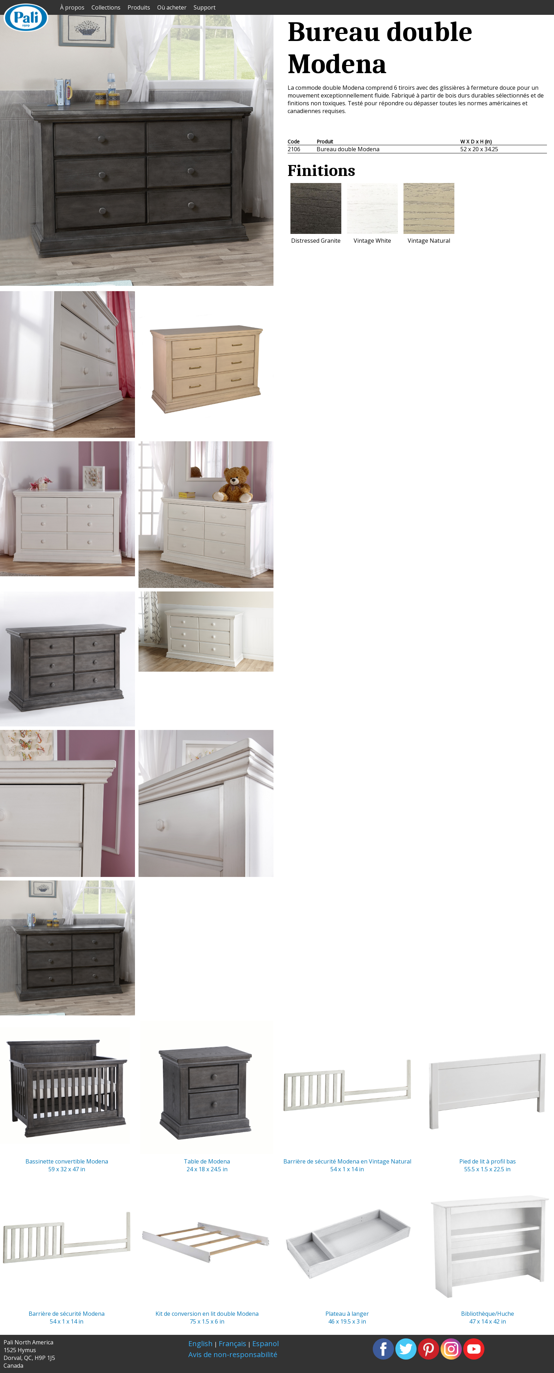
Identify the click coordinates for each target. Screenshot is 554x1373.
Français (232, 1343)
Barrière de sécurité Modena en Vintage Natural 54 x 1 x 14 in (347, 1097)
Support (205, 7)
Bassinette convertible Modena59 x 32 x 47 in (66, 1097)
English (200, 1343)
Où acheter (172, 7)
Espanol (265, 1343)
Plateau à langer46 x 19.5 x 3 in (347, 1249)
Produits (139, 7)
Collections (106, 7)
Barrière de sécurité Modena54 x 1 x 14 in (66, 1249)
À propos (72, 7)
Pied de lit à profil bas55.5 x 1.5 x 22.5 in (487, 1097)
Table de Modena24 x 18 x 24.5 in (206, 1097)
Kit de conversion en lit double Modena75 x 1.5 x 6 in (206, 1249)
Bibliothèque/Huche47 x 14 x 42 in (487, 1249)
